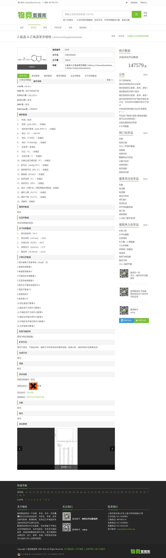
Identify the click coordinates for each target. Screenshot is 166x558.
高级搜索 (145, 14)
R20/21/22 (31, 397)
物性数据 (48, 76)
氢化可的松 (124, 196)
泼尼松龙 (123, 203)
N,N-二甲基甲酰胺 (127, 146)
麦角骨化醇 (124, 172)
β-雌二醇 (123, 231)
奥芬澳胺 (123, 169)
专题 (70, 27)
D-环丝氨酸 (124, 234)
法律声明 (89, 549)
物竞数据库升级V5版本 (129, 91)
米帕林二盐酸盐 (126, 249)
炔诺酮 (122, 192)
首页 (22, 27)
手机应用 (57, 27)
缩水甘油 (98, 20)
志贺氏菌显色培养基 (128, 123)
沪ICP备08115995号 (56, 554)
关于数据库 (69, 549)
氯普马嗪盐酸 (125, 257)
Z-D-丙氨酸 (124, 126)
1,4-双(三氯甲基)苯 (127, 218)
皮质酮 (122, 189)
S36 (32, 393)
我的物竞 (134, 3)
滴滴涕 (122, 253)
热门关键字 (100, 549)
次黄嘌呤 (123, 238)
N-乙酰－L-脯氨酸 (127, 242)
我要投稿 (126, 320)
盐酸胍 (122, 150)
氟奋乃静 (123, 260)
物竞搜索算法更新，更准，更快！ (134, 88)
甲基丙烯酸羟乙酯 (112, 20)
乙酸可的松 (124, 161)
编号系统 (23, 76)
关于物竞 (80, 549)
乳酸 (121, 185)
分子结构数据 (91, 76)
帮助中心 (144, 3)
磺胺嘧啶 (123, 214)
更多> (145, 75)
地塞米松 (123, 154)
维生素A (122, 200)
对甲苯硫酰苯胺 (126, 207)
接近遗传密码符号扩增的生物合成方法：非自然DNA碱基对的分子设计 (134, 102)
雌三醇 (122, 211)
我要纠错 (141, 320)
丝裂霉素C (123, 165)
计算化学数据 (25, 80)
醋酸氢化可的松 (126, 157)
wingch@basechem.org (32, 3)
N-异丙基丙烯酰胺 (85, 20)
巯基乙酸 (126, 20)
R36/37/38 (40, 397)
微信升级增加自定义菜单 (130, 84)
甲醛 (121, 139)
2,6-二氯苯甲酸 (125, 264)
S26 (28, 393)
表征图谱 (35, 76)
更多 (110, 80)
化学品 (33, 27)
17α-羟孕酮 (124, 246)
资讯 (45, 27)
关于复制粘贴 (125, 80)
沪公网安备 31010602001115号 (32, 554)
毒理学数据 (61, 76)
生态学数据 (75, 76)
